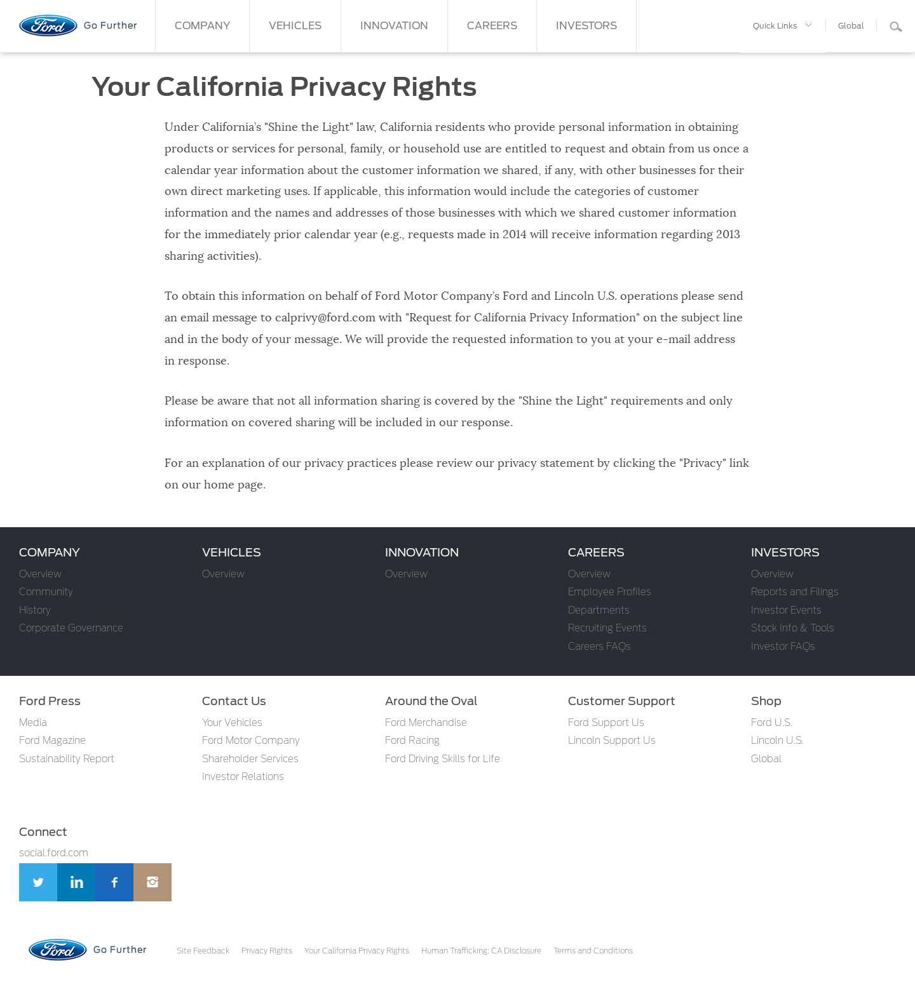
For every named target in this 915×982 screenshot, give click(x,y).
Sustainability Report (66, 759)
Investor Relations (243, 777)
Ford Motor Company (251, 741)
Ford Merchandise (426, 723)
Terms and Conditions (593, 951)
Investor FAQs (783, 647)
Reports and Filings (795, 592)
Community (46, 592)
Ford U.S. (771, 723)
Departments (599, 610)
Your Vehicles (232, 723)
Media (33, 723)
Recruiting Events (607, 628)
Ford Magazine (52, 741)
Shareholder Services (250, 759)
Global (766, 759)
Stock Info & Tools (792, 628)
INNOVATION (394, 26)
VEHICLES (295, 26)
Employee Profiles (609, 592)
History (35, 610)
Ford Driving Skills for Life (442, 759)
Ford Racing (412, 741)
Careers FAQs (599, 647)
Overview (40, 574)
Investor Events (786, 610)
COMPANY (202, 26)
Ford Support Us (606, 723)
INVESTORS (586, 26)
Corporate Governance (71, 628)
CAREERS (492, 26)
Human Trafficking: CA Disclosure (481, 951)
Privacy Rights (266, 951)
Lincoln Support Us (612, 741)
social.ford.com (53, 853)
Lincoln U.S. (777, 741)
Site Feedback (203, 951)
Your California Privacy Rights (356, 951)
